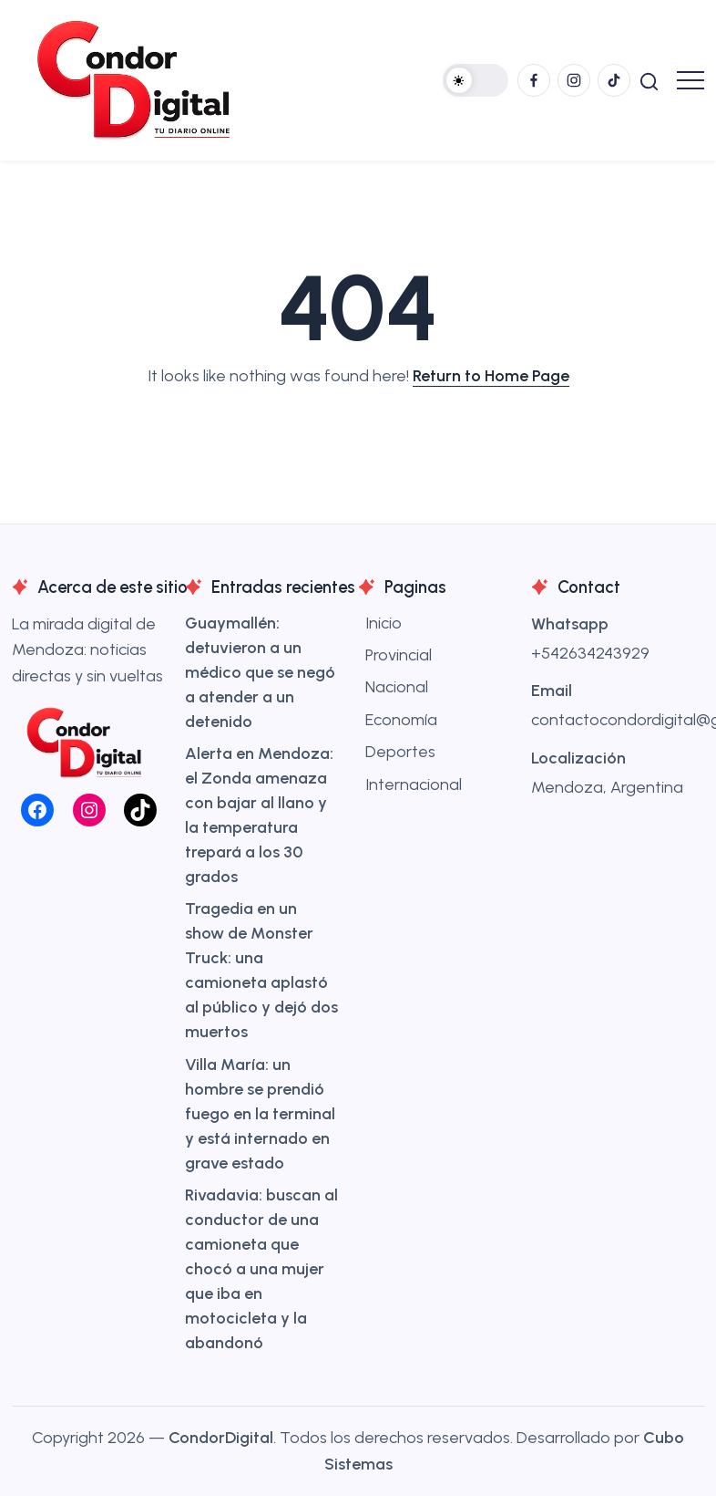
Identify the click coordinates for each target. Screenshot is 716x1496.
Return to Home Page (491, 376)
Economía (401, 720)
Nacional (396, 687)
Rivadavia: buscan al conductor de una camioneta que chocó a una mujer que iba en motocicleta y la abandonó (261, 1269)
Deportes (400, 752)
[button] (475, 80)
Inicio (383, 623)
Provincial (398, 655)
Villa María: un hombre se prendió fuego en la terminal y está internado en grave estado (260, 1113)
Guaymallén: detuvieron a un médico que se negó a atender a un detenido (260, 672)
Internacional (413, 784)
